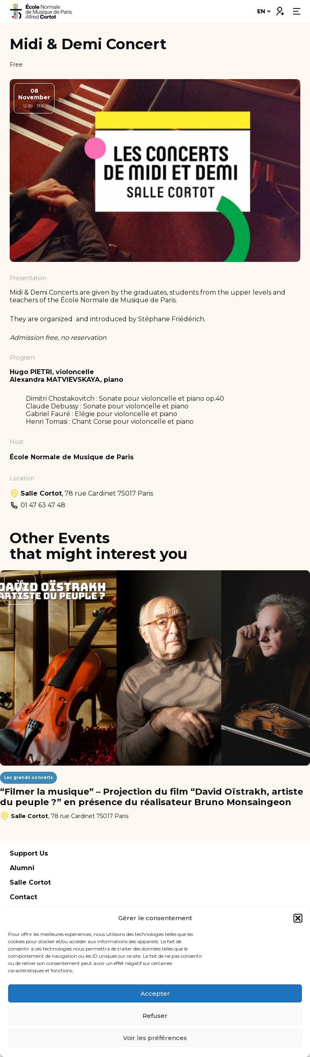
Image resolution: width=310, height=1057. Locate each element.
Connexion (280, 9)
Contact (23, 897)
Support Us (29, 853)
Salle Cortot (30, 882)
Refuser (155, 1015)
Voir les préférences (155, 1038)
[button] (298, 918)
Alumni (22, 868)
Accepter (155, 993)
